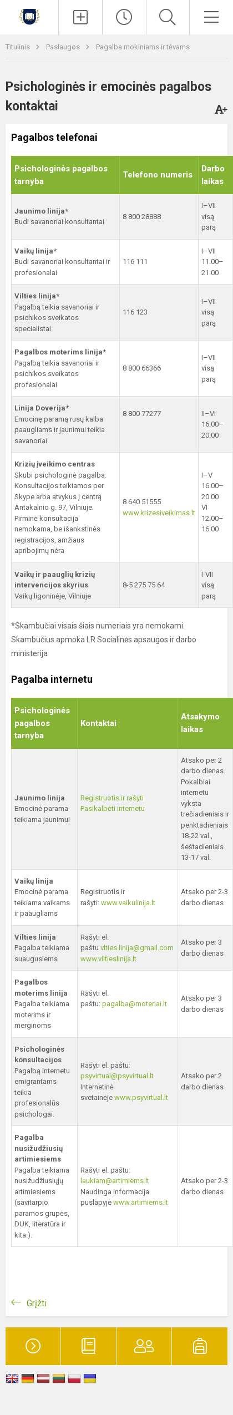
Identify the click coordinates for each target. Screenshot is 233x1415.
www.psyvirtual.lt (142, 1097)
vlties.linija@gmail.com (137, 948)
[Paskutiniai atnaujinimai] (124, 17)
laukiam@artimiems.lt (114, 1180)
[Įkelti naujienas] (80, 17)
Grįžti (37, 1303)
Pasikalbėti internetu (112, 808)
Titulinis (19, 47)
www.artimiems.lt (140, 1202)
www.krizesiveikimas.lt (159, 513)
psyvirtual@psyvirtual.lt (117, 1076)
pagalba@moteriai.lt (134, 1004)
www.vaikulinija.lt (128, 903)
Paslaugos (64, 47)
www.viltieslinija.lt (108, 959)
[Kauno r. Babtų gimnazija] (29, 16)
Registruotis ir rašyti (112, 798)
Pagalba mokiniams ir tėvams (143, 47)
